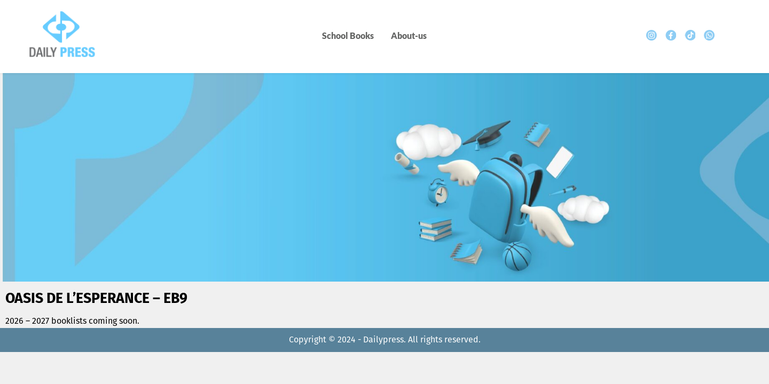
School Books (348, 35)
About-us (409, 35)
